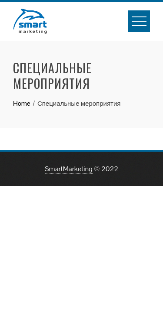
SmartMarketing (69, 168)
